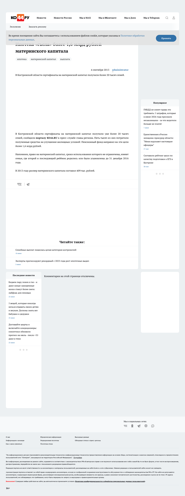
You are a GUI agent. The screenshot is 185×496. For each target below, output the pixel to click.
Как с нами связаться (14, 444)
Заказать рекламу (37, 26)
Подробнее (78, 458)
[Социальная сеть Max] (152, 426)
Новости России (63, 17)
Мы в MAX (85, 17)
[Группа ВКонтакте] (125, 426)
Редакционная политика (49, 440)
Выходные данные (82, 437)
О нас (8, 437)
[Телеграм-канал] (139, 426)
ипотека (22, 59)
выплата (65, 59)
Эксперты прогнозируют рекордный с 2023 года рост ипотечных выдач (72, 263)
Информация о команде (15, 440)
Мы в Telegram (151, 17)
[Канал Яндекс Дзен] (146, 426)
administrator (120, 69)
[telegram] (29, 184)
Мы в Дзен (130, 17)
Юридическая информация (50, 437)
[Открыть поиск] (167, 18)
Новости (41, 17)
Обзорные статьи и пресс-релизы (88, 440)
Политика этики (46, 444)
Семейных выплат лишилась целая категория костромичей (72, 251)
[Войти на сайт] (173, 18)
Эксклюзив (15, 26)
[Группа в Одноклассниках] (132, 426)
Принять (166, 38)
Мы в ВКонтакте (108, 17)
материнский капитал (43, 59)
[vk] (19, 184)
